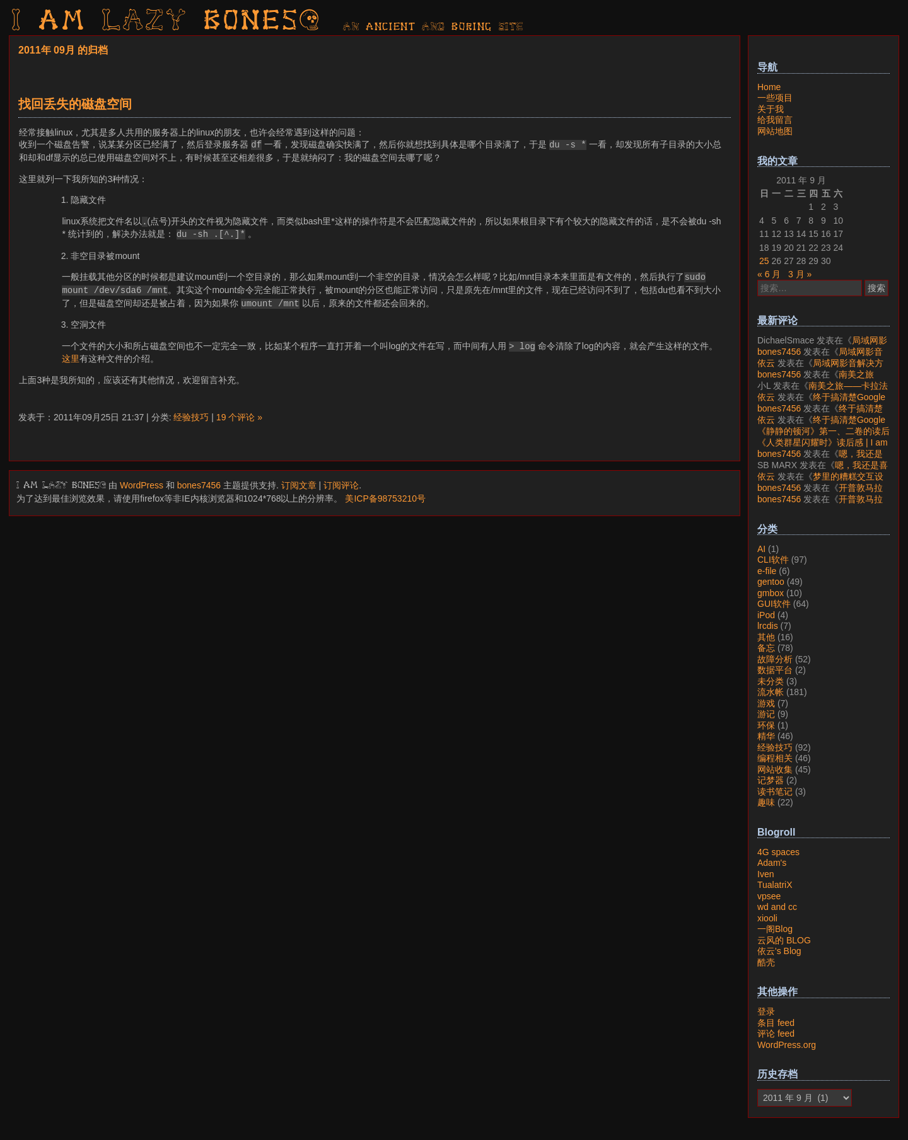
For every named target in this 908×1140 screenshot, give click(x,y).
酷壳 (766, 962)
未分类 (770, 681)
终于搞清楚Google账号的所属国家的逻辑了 (821, 402)
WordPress (141, 485)
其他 (766, 637)
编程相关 (775, 758)
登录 (766, 1011)
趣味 (766, 802)
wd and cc (777, 907)
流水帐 (770, 692)
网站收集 (775, 769)
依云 (766, 363)
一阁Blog (775, 929)
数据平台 (775, 670)
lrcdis (767, 626)
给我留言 (775, 120)
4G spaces (778, 852)
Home (769, 87)
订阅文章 (299, 485)
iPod (766, 615)
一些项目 (775, 98)
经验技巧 (191, 417)
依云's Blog (779, 951)
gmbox (770, 593)
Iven (765, 874)
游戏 (766, 703)
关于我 (770, 109)
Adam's (771, 863)
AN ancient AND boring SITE (433, 27)
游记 (766, 714)
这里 (70, 359)
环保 (766, 725)
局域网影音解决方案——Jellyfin (822, 346)
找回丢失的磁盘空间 (75, 104)
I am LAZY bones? (166, 22)
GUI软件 (774, 604)
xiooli (767, 918)
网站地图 (775, 131)
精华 (766, 736)
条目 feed (775, 1023)
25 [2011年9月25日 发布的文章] (764, 261)
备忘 (766, 648)
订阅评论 (341, 485)
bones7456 (199, 485)
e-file (766, 571)
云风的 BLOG (784, 940)
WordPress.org (786, 1045)
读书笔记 (775, 791)
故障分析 (775, 659)
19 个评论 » (239, 417)
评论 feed (775, 1033)
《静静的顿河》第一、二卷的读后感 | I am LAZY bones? (823, 436)
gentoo (770, 582)
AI (761, 549)
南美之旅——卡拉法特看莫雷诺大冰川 (815, 380)
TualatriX (775, 885)
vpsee (769, 896)
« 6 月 (769, 274)
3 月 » (800, 274)
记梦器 (770, 780)
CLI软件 (773, 560)
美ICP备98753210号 (385, 498)
